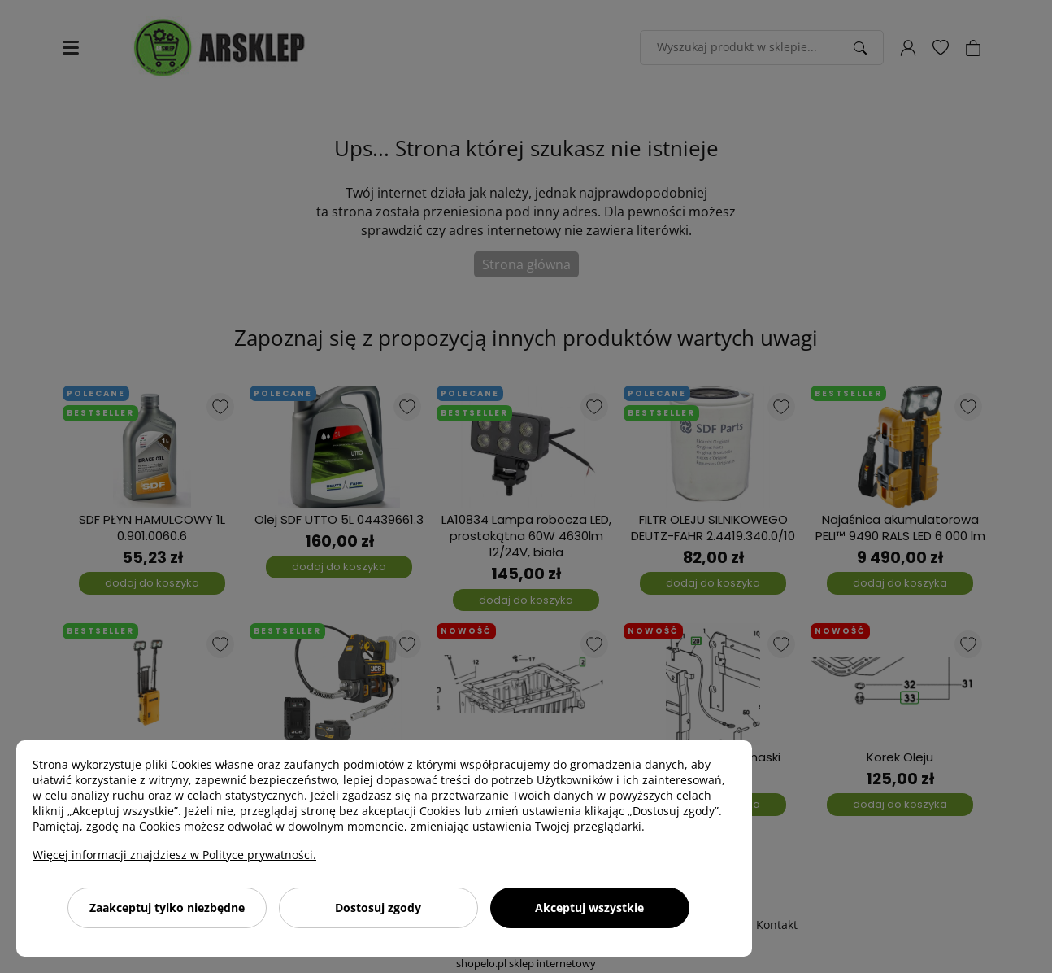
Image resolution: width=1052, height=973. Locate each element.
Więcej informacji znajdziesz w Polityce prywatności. (174, 854)
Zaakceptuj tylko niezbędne (167, 907)
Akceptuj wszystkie (589, 907)
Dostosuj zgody (378, 907)
